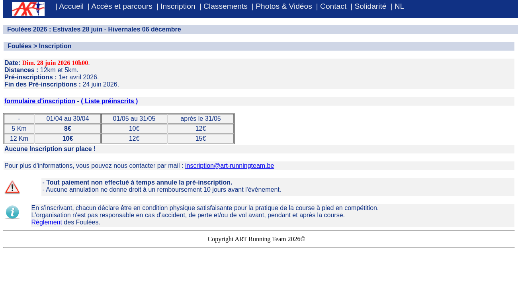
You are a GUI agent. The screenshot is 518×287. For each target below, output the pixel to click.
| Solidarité (368, 6)
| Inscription (175, 6)
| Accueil (69, 6)
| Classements (223, 6)
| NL (398, 6)
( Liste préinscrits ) (109, 101)
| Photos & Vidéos (282, 6)
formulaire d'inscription (39, 101)
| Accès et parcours (120, 6)
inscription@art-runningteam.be (229, 165)
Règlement (46, 222)
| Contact (331, 6)
